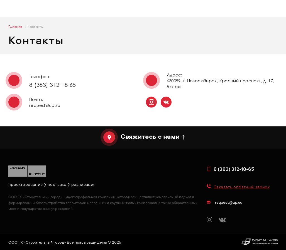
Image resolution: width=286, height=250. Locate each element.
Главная (15, 27)
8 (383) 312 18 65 (52, 84)
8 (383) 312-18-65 (234, 168)
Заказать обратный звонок (242, 187)
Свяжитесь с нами (150, 136)
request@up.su (44, 105)
